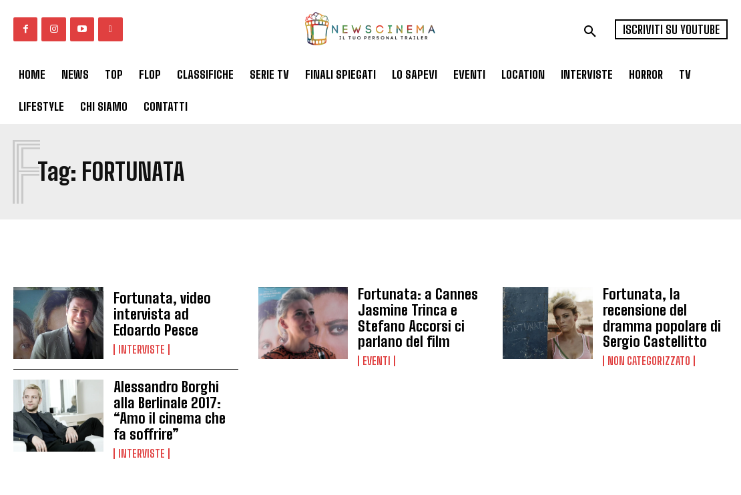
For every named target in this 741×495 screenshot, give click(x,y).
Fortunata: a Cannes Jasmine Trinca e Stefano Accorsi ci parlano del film (412, 316)
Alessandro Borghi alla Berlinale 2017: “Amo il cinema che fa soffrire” (175, 407)
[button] (590, 31)
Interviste (141, 347)
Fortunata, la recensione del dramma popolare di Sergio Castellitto (665, 316)
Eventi (376, 356)
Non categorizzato (648, 356)
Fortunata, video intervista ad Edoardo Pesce (171, 315)
